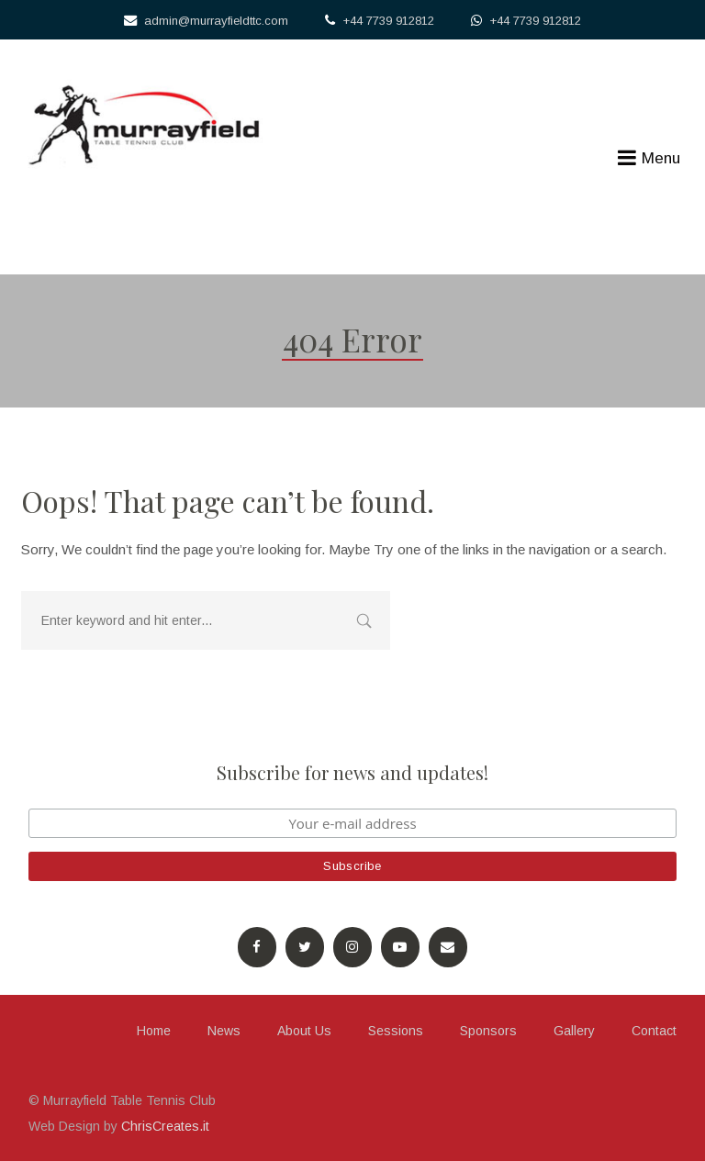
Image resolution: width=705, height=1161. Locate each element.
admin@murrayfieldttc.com (216, 21)
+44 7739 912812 (388, 21)
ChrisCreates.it (165, 1126)
